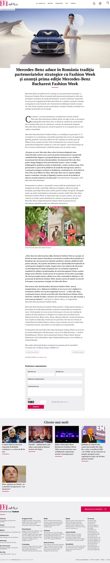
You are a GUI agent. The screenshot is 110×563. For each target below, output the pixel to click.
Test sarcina (57, 535)
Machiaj (24, 548)
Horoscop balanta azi (93, 546)
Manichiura (33, 548)
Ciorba (76, 520)
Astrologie (90, 528)
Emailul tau (59, 372)
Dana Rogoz (39, 534)
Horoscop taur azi (92, 536)
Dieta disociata (48, 549)
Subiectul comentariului (36, 379)
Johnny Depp (32, 532)
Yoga (45, 546)
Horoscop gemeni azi (93, 533)
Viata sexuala (37, 520)
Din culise (68, 546)
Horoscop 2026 (91, 520)
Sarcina (46, 532)
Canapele (78, 535)
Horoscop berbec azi (93, 548)
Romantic (30, 520)
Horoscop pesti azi (92, 543)
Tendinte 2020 (48, 527)
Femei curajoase (74, 540)
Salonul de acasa (37, 551)
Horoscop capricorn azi (93, 537)
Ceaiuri (50, 532)
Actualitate (69, 544)
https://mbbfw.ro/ (51, 348)
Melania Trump (37, 537)
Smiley (29, 536)
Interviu (74, 546)
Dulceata (78, 522)
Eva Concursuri (5, 546)
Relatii (23, 522)
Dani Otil (24, 536)
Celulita (27, 549)
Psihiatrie (58, 539)
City (66, 3)
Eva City (2, 552)
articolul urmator (78, 352)
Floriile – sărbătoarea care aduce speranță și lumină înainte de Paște (40, 446)
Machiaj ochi (33, 549)
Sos (83, 520)
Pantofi (61, 522)
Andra (33, 536)
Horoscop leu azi (92, 545)
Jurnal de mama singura (78, 539)
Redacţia (103, 559)
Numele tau (32, 372)
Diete (45, 544)
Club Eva (3, 519)
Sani (28, 548)
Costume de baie (53, 522)
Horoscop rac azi (92, 531)
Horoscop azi (91, 523)
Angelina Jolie (31, 534)
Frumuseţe (25, 544)
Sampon (38, 548)
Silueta (54, 549)
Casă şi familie (70, 532)
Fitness (49, 544)
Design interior (77, 537)
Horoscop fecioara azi (93, 534)
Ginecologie (47, 534)
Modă (46, 519)
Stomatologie (54, 534)
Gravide (68, 540)
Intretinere (50, 546)
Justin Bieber (28, 537)
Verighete (46, 525)
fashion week (43, 357)
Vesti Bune (73, 549)
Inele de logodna (57, 523)
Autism (82, 540)
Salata (67, 522)
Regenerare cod (63, 402)
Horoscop (59, 3)
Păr (23, 546)
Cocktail (73, 523)
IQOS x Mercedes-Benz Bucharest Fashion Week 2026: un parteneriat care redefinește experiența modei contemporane (65, 449)
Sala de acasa (54, 551)
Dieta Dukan (55, 544)
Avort (59, 537)
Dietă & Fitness (49, 543)
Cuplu (27, 522)
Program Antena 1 (27, 540)
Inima (54, 532)
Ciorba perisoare (70, 526)
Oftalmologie (54, 537)
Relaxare (61, 544)
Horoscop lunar (91, 530)
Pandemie (68, 551)
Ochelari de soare (54, 525)
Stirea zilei (79, 546)
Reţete (68, 519)
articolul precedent (32, 352)
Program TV (25, 539)
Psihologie (59, 532)
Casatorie (36, 522)
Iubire (31, 522)
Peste (80, 520)
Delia (36, 536)
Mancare (68, 520)
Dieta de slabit (58, 547)
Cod (29, 399)
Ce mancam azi (73, 528)
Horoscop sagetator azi (93, 540)
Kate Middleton (35, 531)
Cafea (71, 522)
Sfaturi (2, 530)
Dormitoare (69, 537)
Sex (40, 522)
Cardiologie (47, 537)
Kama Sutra (25, 523)
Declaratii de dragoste (35, 525)
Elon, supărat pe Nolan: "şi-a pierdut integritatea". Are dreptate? (13, 486)
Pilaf (82, 525)
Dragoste (24, 520)
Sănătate (47, 531)
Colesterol (61, 534)
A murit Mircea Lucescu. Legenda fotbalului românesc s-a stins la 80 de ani (13, 448)
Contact (108, 559)
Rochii (26, 546)
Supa (74, 522)
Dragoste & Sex (27, 519)
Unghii (30, 546)
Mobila (73, 535)
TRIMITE (36, 407)
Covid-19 (79, 549)
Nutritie (52, 547)
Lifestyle (41, 3)
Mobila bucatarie (70, 534)
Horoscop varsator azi (93, 542)
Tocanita (68, 523)
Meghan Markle (26, 531)
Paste (72, 520)
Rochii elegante (48, 523)
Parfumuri (35, 546)
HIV (48, 539)
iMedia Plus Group (16, 559)
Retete (50, 3)
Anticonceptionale (49, 535)
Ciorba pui (78, 526)
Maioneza (78, 525)
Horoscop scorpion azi (93, 539)
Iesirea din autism (73, 547)
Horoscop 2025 (91, 522)
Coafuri (40, 546)
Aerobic (55, 546)
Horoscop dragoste (92, 525)
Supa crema (79, 523)
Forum (73, 3)
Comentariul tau (33, 386)
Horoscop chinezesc (93, 526)
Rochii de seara (52, 520)
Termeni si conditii (94, 559)
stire (38, 357)
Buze (23, 549)
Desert (73, 525)
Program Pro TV (33, 539)
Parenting (68, 539)
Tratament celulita (27, 551)
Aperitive (68, 525)
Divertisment (26, 529)
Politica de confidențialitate (82, 559)
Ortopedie (53, 539)
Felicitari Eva (4, 535)
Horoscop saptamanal (93, 549)
